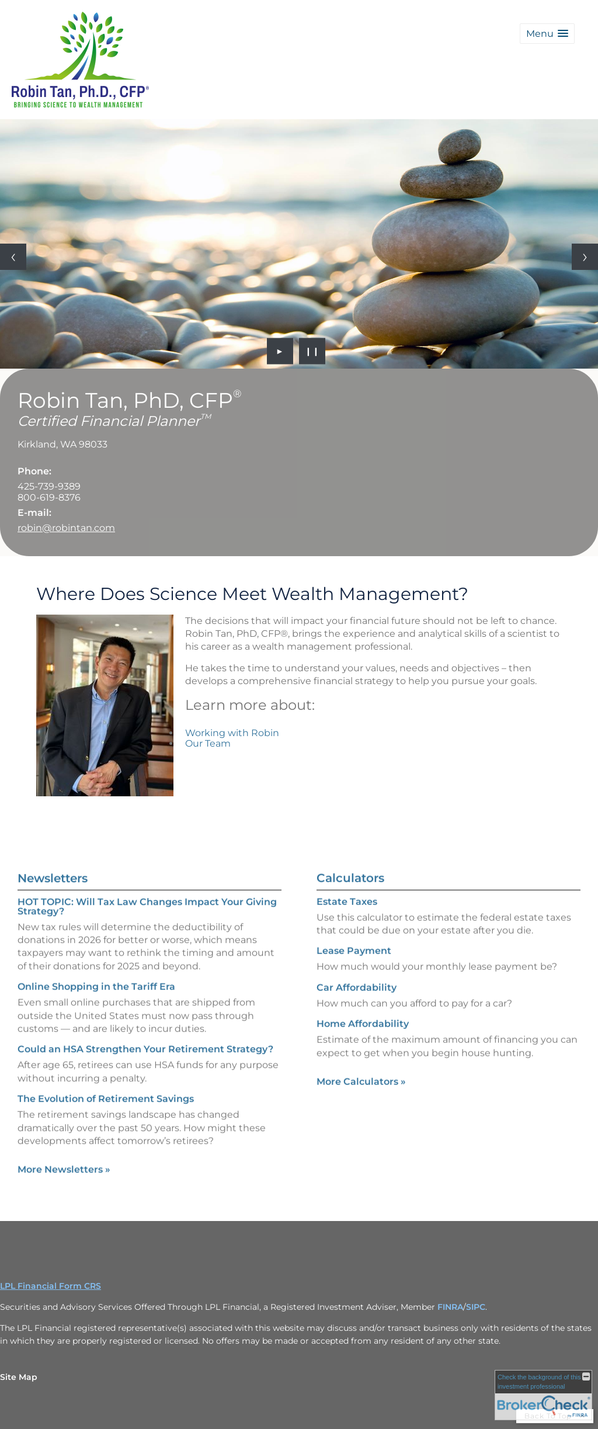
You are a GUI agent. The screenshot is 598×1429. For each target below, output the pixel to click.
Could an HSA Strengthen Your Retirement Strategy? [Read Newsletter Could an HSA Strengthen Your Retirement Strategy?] (145, 1022)
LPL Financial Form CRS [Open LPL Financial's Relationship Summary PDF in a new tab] (50, 1286)
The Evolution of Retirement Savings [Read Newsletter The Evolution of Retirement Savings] (106, 1071)
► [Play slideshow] (280, 351)
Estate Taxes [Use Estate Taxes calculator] (347, 928)
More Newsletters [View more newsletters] (64, 1142)
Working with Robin (232, 732)
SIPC (475, 1307)
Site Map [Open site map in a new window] (18, 1377)
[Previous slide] (13, 257)
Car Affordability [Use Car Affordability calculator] (357, 1014)
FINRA (450, 1307)
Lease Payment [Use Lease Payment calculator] (354, 978)
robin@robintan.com (66, 527)
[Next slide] (585, 257)
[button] (547, 33)
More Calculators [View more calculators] (361, 1108)
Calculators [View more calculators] (350, 905)
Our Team (208, 743)
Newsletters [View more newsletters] (53, 851)
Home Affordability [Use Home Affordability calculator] (363, 1050)
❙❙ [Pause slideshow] (312, 351)
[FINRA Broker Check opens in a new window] (543, 1395)
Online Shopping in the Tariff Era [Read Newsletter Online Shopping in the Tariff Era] (96, 959)
